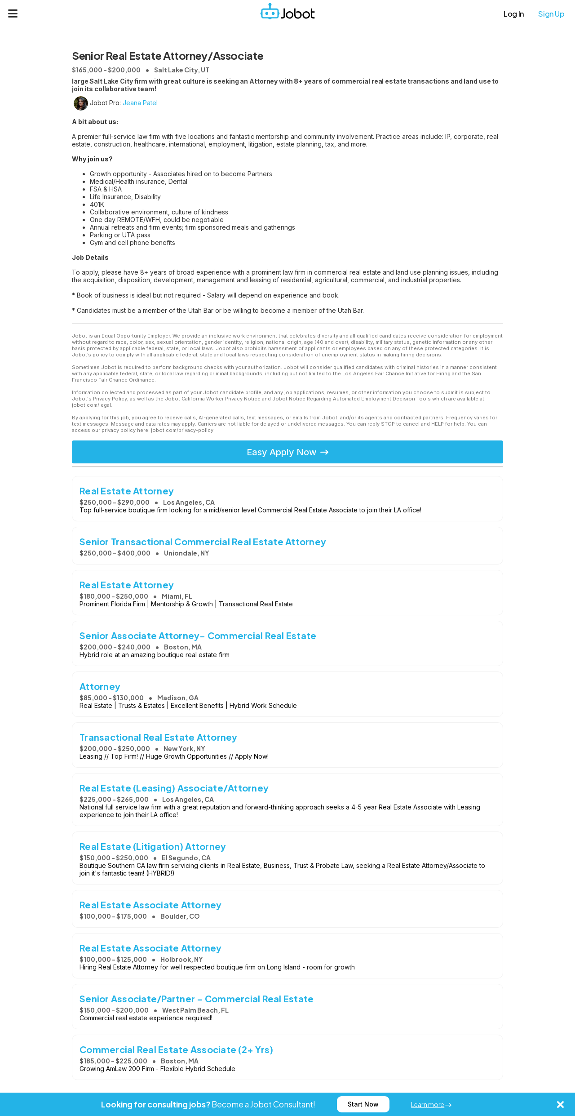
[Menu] (13, 13)
